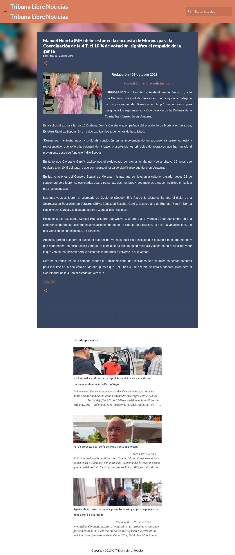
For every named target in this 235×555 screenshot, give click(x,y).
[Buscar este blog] (213, 11)
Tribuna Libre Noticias (39, 6)
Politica (49, 281)
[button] (45, 63)
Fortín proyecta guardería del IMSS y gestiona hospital (106, 446)
